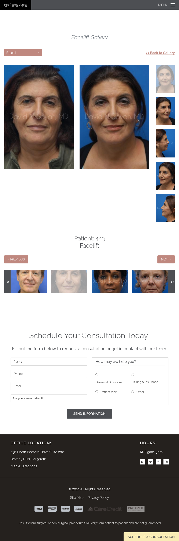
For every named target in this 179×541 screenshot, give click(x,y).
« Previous (16, 259)
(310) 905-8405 (15, 5)
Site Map (77, 498)
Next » (166, 259)
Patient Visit (109, 392)
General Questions (109, 382)
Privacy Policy (98, 498)
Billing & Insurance (145, 382)
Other (140, 392)
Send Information (89, 414)
